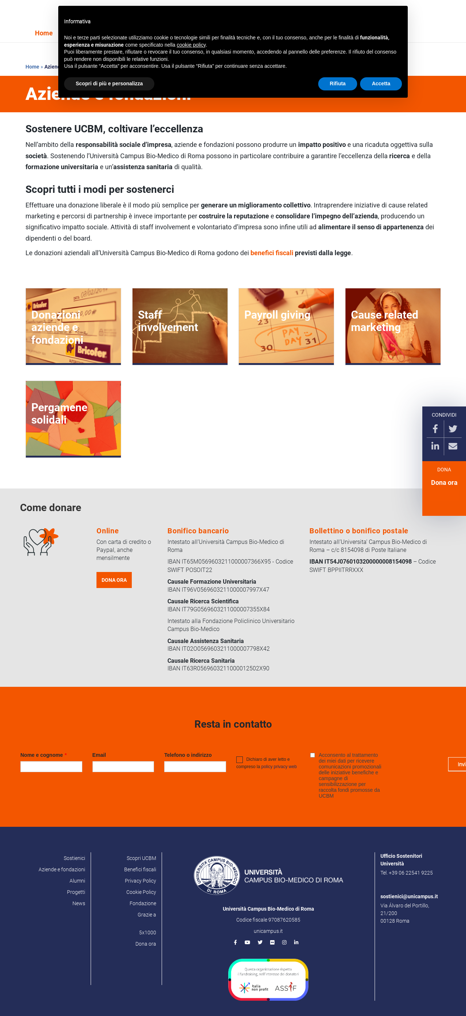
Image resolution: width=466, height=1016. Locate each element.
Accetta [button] (381, 83)
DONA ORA (114, 580)
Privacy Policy (140, 881)
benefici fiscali (271, 253)
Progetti (76, 892)
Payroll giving (277, 314)
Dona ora (444, 485)
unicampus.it (268, 931)
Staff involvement (168, 321)
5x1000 (147, 932)
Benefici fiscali (140, 869)
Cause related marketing (384, 321)
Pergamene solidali (59, 413)
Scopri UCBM (141, 858)
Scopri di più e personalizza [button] (109, 83)
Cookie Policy (141, 892)
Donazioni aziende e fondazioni (57, 327)
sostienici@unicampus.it (409, 896)
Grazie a (147, 915)
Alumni (77, 881)
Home (44, 33)
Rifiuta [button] (338, 83)
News (78, 903)
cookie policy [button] (191, 45)
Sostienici (74, 858)
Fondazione (143, 903)
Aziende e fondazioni (62, 869)
